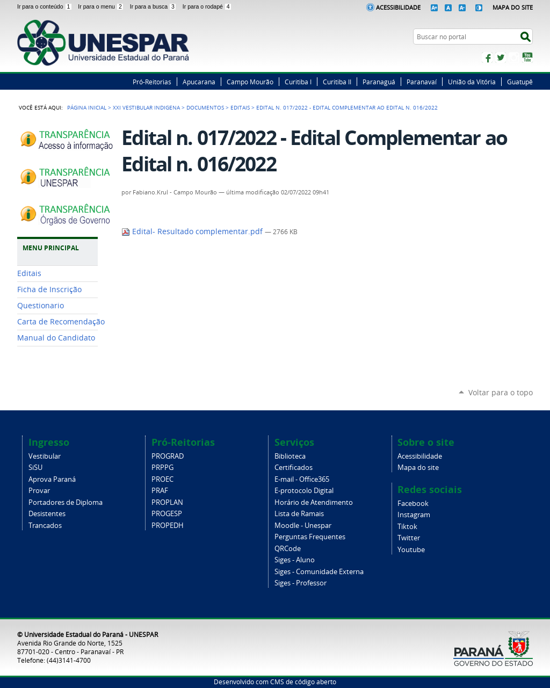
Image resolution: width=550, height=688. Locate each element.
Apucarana (199, 81)
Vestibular (44, 456)
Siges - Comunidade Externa (319, 571)
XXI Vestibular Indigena (146, 107)
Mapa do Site (513, 7)
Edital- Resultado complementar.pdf (193, 231)
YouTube (527, 57)
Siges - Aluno (294, 559)
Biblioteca (290, 456)
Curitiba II (337, 81)
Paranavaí (422, 81)
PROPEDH (167, 525)
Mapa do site (418, 467)
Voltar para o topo (500, 392)
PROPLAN (167, 502)
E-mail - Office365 (301, 479)
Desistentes (47, 513)
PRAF (159, 490)
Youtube (411, 549)
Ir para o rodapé (207, 6)
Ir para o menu (101, 6)
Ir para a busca (154, 6)
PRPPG (162, 467)
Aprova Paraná (52, 479)
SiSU (35, 467)
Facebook (487, 57)
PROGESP (166, 513)
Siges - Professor (300, 583)
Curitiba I (298, 81)
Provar (39, 490)
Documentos (205, 107)
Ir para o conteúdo (45, 6)
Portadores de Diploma (65, 502)
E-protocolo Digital (304, 490)
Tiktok (407, 526)
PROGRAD (167, 456)
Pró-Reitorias (152, 81)
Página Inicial (86, 107)
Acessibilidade (398, 7)
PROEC (162, 479)
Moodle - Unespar (302, 525)
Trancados (45, 525)
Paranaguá (379, 81)
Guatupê (520, 81)
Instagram (514, 57)
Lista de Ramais (299, 513)
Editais (240, 107)
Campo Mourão (250, 81)
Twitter (500, 57)
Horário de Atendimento (313, 502)
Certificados (293, 467)
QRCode (287, 548)
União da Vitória (472, 81)
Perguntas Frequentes (309, 536)
